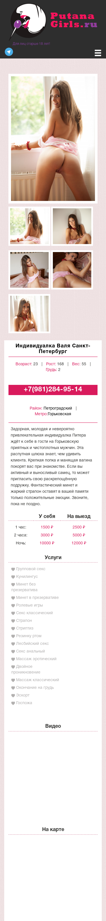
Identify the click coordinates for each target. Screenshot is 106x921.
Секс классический (34, 613)
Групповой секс (31, 569)
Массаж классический (37, 680)
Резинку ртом (29, 636)
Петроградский (58, 408)
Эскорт (22, 695)
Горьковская (59, 414)
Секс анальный (30, 651)
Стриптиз (24, 628)
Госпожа (24, 703)
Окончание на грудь (35, 688)
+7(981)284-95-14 (53, 390)
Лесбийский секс (32, 644)
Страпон (24, 621)
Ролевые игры (29, 605)
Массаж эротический (36, 659)
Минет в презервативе (37, 598)
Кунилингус (27, 577)
